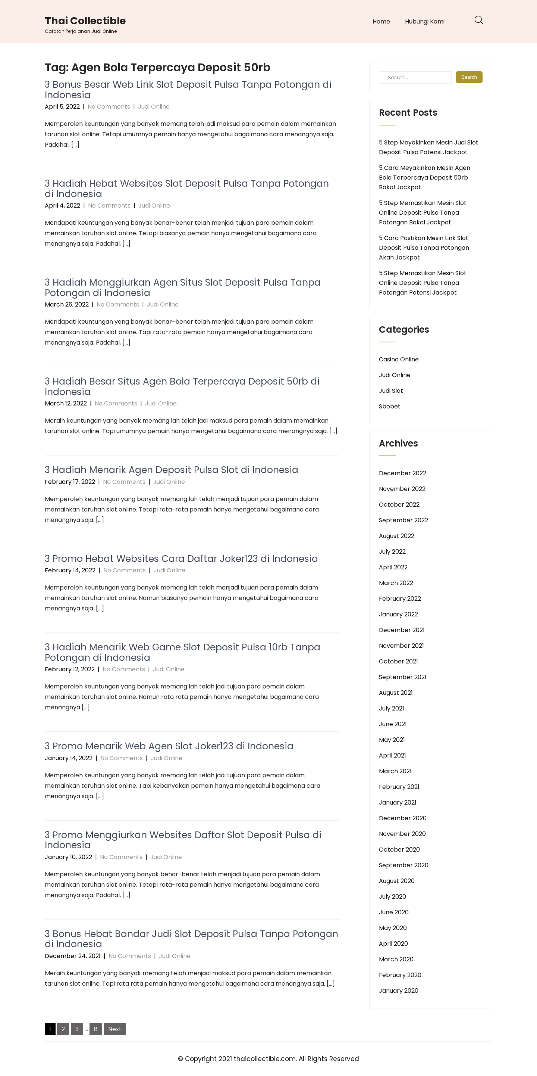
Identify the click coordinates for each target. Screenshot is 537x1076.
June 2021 (393, 724)
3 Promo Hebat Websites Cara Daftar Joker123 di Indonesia (181, 558)
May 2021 (392, 740)
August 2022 (396, 536)
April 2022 (393, 567)
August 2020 (397, 881)
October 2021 (398, 661)
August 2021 (396, 692)
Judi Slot (391, 390)
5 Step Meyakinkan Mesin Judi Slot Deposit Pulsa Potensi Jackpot (428, 147)
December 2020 (403, 818)
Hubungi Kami (425, 21)
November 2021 (401, 645)
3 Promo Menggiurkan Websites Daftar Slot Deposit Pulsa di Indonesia (183, 840)
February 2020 (400, 975)
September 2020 (403, 865)
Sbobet (390, 406)
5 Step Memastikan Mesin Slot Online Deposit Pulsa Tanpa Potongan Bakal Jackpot (423, 213)
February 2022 (400, 598)
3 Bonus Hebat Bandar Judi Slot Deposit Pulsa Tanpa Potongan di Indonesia (191, 939)
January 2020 (398, 990)
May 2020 (393, 928)
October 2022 (399, 504)
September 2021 (403, 677)
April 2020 (393, 943)
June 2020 (394, 912)
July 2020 (392, 896)
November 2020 (402, 834)
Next (115, 1029)
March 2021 (395, 771)
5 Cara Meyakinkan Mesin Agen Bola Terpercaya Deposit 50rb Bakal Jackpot (424, 178)
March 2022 (396, 583)
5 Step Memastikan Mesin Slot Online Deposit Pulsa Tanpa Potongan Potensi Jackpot (423, 283)
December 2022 (402, 473)
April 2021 (392, 755)
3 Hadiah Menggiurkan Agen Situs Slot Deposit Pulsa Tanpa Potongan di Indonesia (183, 287)
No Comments (109, 106)
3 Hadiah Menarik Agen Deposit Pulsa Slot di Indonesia (171, 469)
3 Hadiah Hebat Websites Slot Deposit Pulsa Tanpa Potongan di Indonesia (187, 188)
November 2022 (402, 489)
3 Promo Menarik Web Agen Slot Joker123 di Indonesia (169, 746)
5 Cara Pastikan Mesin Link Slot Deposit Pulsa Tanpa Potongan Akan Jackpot (424, 248)
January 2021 (398, 802)
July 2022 (392, 551)
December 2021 (402, 630)
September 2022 (403, 520)
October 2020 (399, 849)
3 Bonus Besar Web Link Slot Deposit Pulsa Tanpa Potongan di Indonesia (188, 90)
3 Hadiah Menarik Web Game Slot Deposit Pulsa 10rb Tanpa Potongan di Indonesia (182, 652)
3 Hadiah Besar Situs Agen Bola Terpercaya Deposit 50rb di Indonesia (182, 386)
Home (381, 21)
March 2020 (396, 959)
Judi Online (154, 106)
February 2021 (399, 787)
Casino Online (399, 359)
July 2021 (391, 708)
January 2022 (398, 614)
